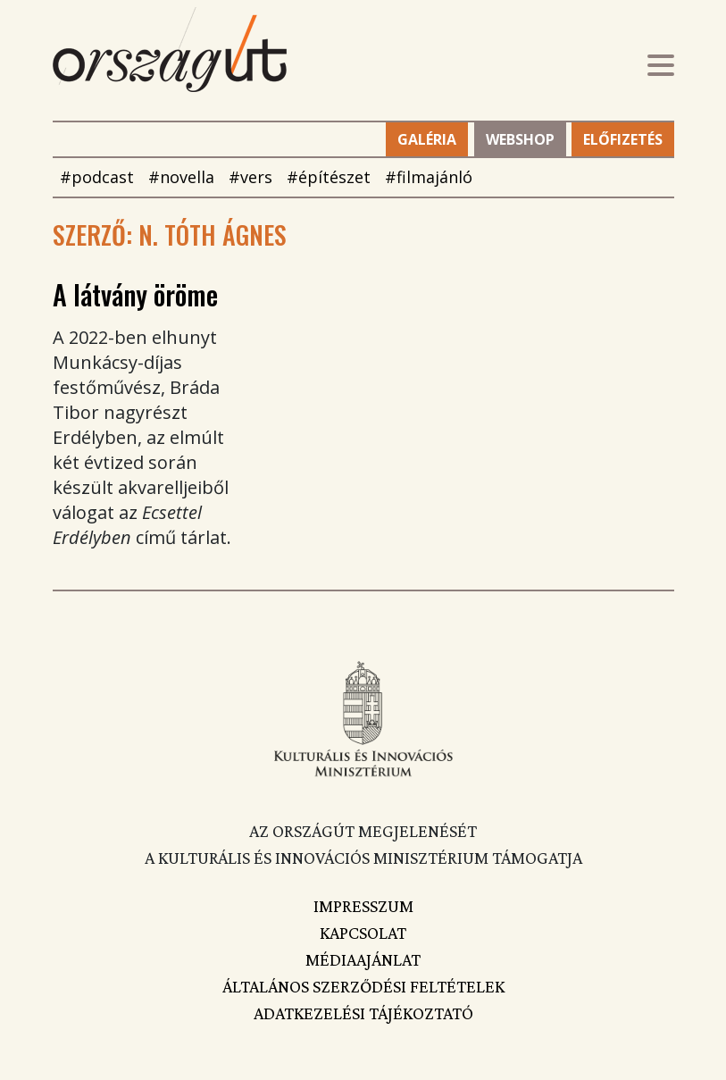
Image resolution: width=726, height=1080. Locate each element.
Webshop (520, 139)
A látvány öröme (135, 294)
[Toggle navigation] (660, 67)
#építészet (329, 177)
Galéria (426, 139)
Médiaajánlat (363, 959)
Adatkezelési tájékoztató (363, 1013)
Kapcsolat (363, 932)
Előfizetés (623, 139)
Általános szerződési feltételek (363, 986)
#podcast (97, 177)
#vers (250, 177)
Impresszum (363, 906)
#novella (181, 177)
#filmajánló (428, 177)
